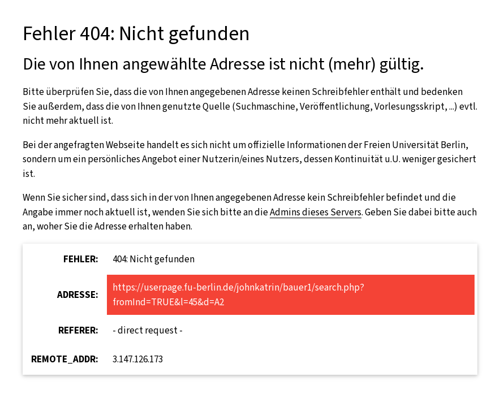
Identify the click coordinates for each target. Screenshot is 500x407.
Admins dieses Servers (315, 212)
